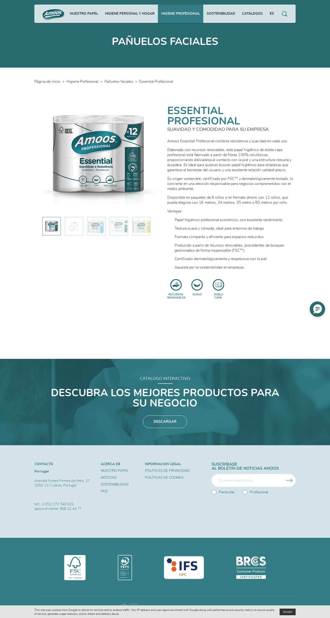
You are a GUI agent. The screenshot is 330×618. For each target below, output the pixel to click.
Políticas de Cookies (164, 478)
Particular (223, 492)
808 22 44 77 (71, 509)
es (272, 13)
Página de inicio (47, 81)
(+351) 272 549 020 (58, 504)
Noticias (108, 478)
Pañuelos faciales (118, 81)
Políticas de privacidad (167, 471)
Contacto (43, 464)
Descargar (165, 422)
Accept (287, 611)
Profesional (255, 492)
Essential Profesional (156, 81)
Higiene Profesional (180, 13)
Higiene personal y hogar (129, 13)
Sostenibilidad (221, 13)
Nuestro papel (84, 13)
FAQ (104, 491)
